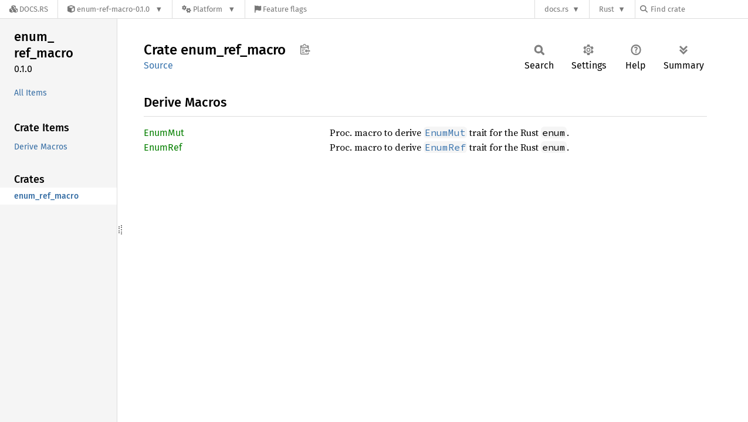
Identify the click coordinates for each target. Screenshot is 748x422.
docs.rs (556, 9)
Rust (606, 9)
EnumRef (163, 147)
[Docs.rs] (28, 9)
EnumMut (164, 132)
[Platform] (208, 9)
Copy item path (304, 49)
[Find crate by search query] (698, 9)
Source (158, 65)
